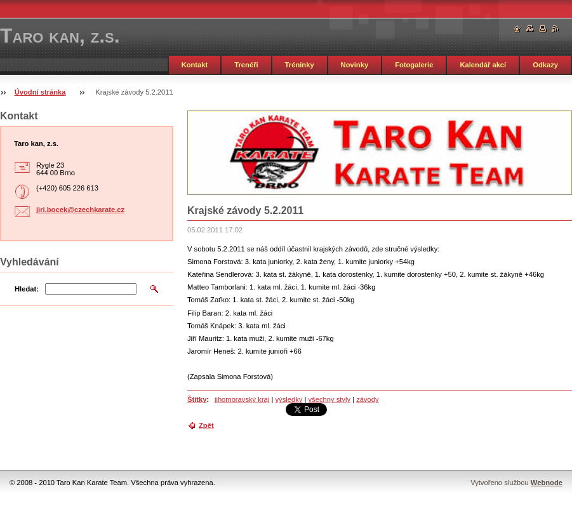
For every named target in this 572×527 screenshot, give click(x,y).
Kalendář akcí (483, 65)
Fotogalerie (414, 65)
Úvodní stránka (40, 92)
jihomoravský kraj (242, 399)
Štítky (196, 399)
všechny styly (329, 399)
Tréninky (299, 65)
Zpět (206, 425)
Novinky (355, 65)
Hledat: (27, 289)
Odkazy (545, 65)
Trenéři (246, 65)
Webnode (546, 482)
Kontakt (195, 65)
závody (367, 399)
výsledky (288, 399)
